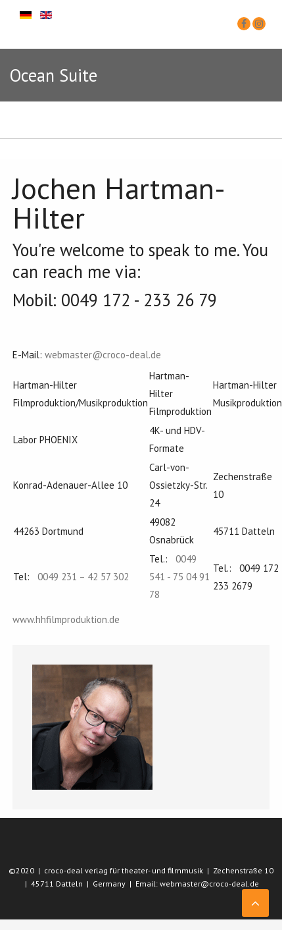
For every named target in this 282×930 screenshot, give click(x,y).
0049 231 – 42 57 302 (83, 576)
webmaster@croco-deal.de (103, 354)
